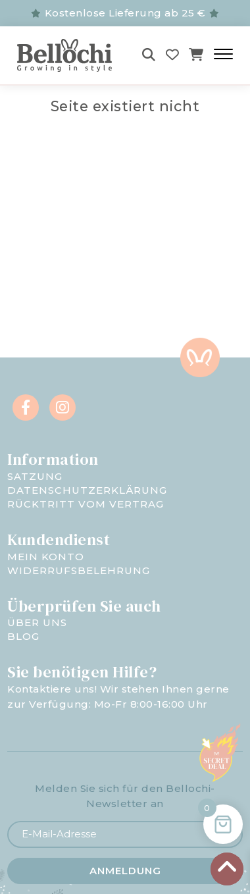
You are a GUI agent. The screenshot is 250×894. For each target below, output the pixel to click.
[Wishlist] (173, 55)
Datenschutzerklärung (87, 490)
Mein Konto (45, 557)
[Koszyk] (196, 55)
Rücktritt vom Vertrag (85, 504)
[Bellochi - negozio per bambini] (67, 55)
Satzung (35, 476)
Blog (23, 636)
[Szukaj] (149, 55)
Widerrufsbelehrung (78, 570)
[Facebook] (25, 407)
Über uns (37, 622)
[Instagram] (62, 407)
